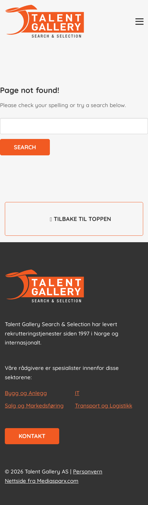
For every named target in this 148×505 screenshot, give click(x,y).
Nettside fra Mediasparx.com (42, 480)
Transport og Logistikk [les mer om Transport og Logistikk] (103, 405)
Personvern (87, 471)
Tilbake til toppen (74, 223)
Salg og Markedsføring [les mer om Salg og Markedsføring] (34, 405)
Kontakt (32, 436)
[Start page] (44, 287)
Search (25, 147)
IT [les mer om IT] (77, 393)
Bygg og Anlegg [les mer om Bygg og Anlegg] (26, 393)
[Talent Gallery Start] (44, 22)
